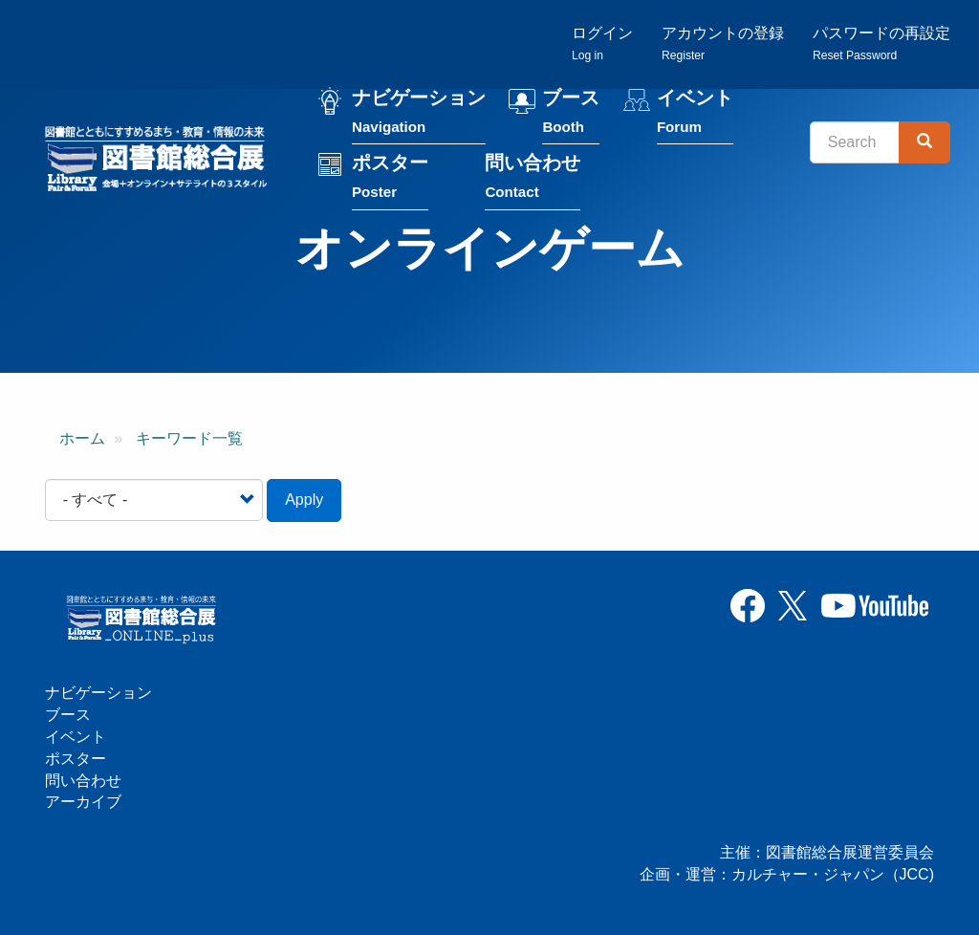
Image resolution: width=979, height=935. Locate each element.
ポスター (390, 178)
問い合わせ (532, 178)
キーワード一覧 (189, 438)
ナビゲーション (419, 113)
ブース (570, 113)
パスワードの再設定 (881, 43)
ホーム (82, 438)
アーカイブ (83, 802)
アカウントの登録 (723, 43)
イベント (695, 113)
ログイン (602, 43)
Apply (304, 499)
